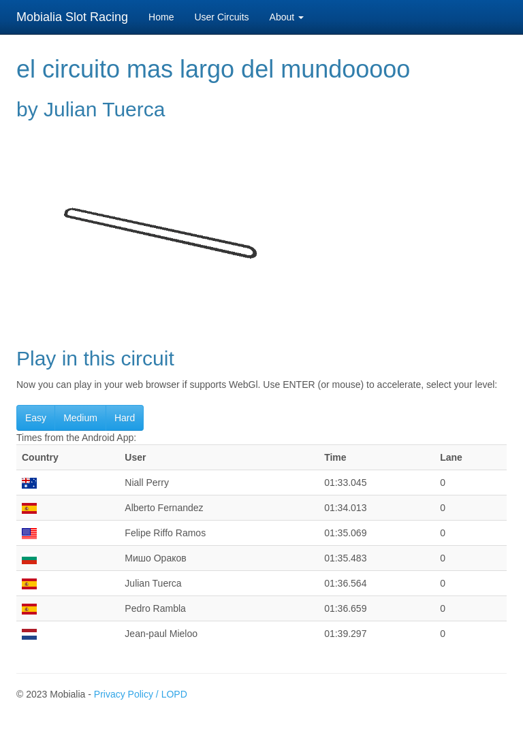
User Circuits (221, 17)
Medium (80, 417)
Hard (124, 417)
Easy (35, 417)
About (287, 17)
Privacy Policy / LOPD (140, 694)
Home (161, 17)
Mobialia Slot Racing (72, 17)
